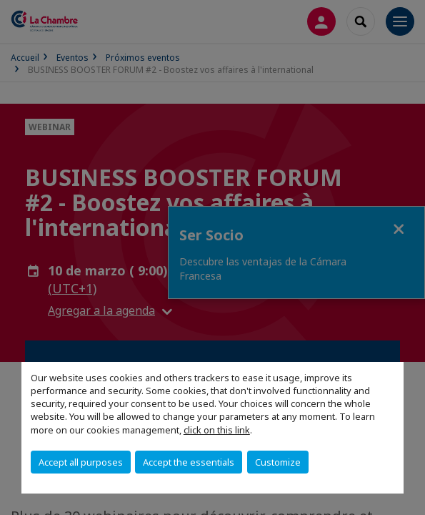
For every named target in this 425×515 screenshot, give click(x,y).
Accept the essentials (188, 462)
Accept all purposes (81, 462)
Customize (278, 462)
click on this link (217, 429)
